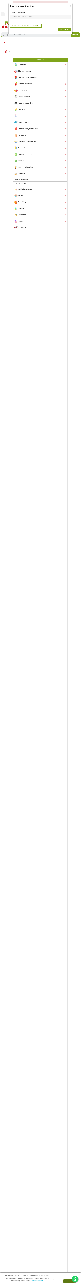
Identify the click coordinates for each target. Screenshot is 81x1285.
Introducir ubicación (17, 13)
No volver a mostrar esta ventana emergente (25, 25)
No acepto (58, 1281)
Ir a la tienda (64, 29)
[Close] (70, 6)
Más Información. (37, 1281)
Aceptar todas (70, 1281)
